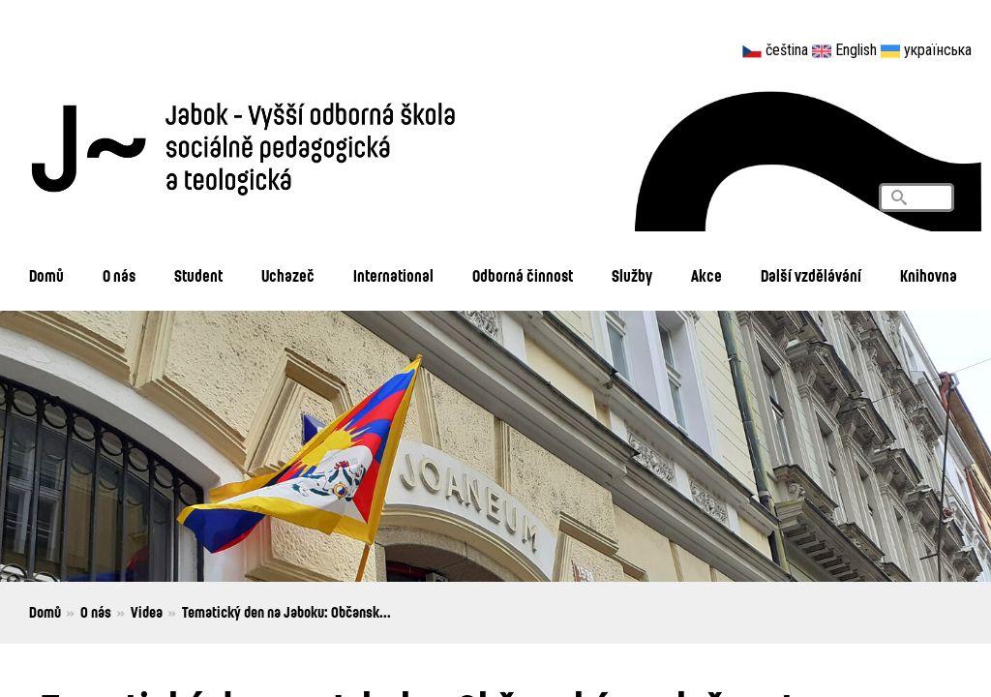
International (393, 275)
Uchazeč (288, 275)
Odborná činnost (522, 275)
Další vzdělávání (811, 275)
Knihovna (928, 275)
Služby (632, 275)
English (856, 50)
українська (938, 50)
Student (198, 275)
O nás (119, 275)
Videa (147, 612)
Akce (706, 275)
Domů (46, 275)
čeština (787, 50)
